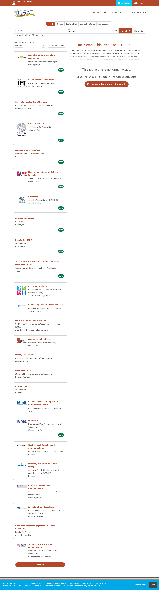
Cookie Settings (140, 585)
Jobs (106, 12)
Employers (139, 3)
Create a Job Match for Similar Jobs (107, 84)
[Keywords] (40, 31)
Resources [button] (137, 12)
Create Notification (57, 45)
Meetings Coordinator (25, 354)
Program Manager (36, 123)
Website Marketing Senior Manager (31, 320)
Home (96, 12)
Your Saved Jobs (104, 24)
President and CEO (23, 240)
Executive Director (23, 370)
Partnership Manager (24, 218)
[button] (138, 31)
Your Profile (120, 12)
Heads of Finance (23, 386)
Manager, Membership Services (42, 339)
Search (50, 24)
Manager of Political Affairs (27, 150)
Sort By (18, 45)
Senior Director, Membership (41, 79)
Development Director (38, 286)
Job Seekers (124, 3)
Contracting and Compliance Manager (45, 304)
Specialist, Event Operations (41, 507)
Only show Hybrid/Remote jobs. (30, 35)
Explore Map (71, 24)
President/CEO (34, 196)
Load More (40, 564)
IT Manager (33, 420)
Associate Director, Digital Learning (31, 102)
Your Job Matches (87, 24)
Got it (153, 585)
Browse (60, 24)
